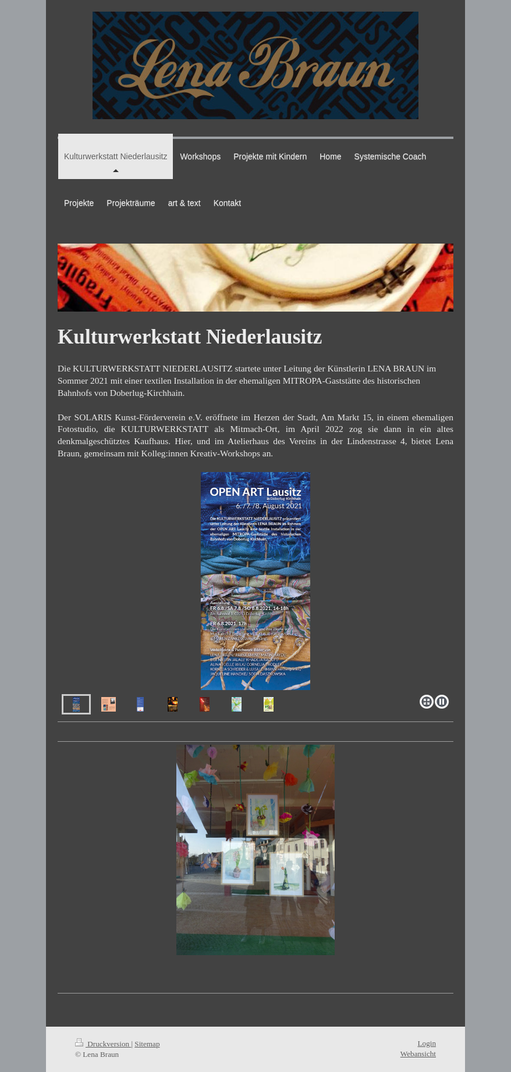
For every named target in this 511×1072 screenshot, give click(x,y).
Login (426, 1043)
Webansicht (418, 1053)
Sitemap (146, 1043)
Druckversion (103, 1043)
